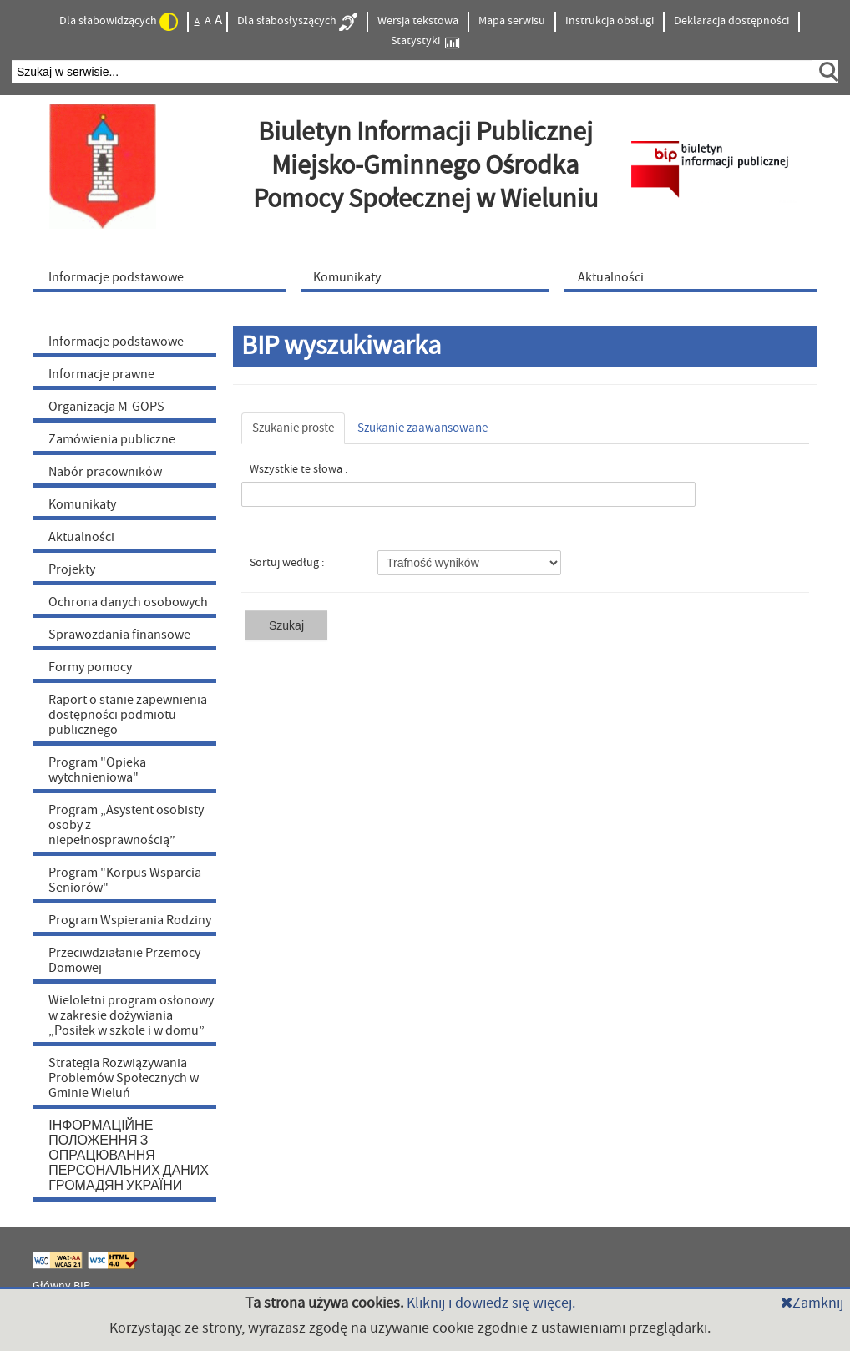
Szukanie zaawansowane (422, 428)
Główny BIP (61, 1285)
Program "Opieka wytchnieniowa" (97, 770)
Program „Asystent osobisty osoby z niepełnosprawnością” (126, 825)
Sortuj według (285, 562)
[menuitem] (163, 276)
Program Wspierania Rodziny (129, 920)
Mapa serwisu (511, 20)
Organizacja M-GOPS (106, 406)
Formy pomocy (90, 667)
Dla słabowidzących (118, 22)
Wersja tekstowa (417, 20)
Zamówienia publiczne (111, 439)
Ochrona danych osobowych (128, 602)
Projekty (71, 569)
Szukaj (286, 625)
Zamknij (812, 1303)
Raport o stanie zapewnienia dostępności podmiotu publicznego (127, 714)
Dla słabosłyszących (297, 22)
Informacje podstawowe (116, 341)
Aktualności (81, 537)
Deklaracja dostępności (731, 20)
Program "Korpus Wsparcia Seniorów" (124, 880)
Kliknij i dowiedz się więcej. (491, 1303)
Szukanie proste (293, 428)
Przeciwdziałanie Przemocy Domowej (124, 960)
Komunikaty (82, 504)
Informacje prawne (101, 374)
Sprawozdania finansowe (119, 634)
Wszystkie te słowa (297, 469)
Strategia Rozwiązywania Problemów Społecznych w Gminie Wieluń (123, 1078)
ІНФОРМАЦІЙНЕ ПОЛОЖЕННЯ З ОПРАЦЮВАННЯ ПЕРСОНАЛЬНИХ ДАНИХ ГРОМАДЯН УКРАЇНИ (128, 1155)
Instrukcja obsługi (609, 20)
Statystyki (425, 41)
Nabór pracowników (105, 471)
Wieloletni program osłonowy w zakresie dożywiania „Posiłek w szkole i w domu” (131, 1015)
